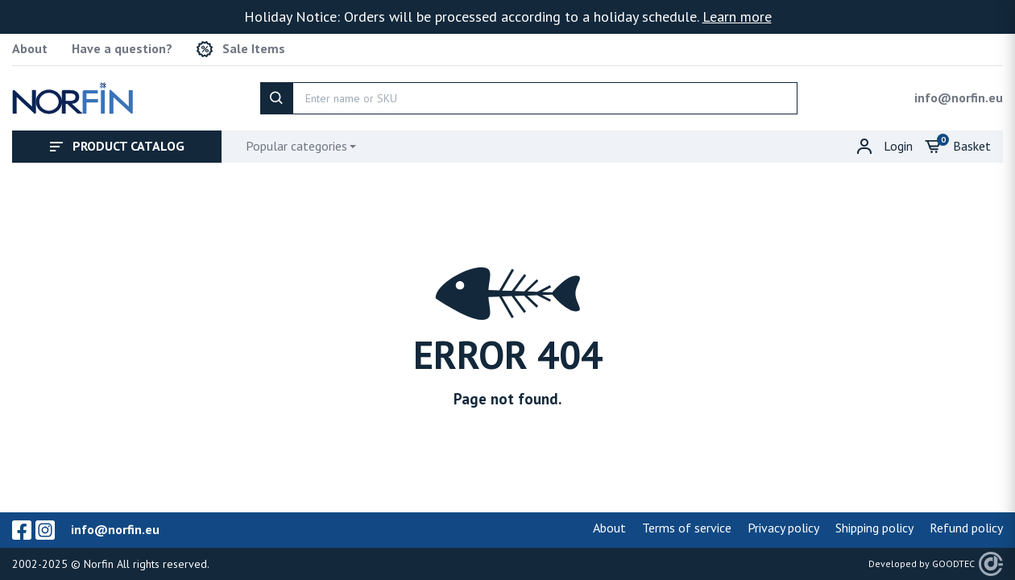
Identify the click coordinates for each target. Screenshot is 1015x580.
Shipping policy (874, 528)
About (30, 48)
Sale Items (241, 49)
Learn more (737, 16)
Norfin (99, 564)
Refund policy (966, 528)
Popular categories (296, 146)
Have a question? (122, 48)
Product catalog (117, 146)
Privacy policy (783, 528)
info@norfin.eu (958, 97)
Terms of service (686, 528)
